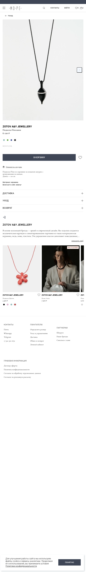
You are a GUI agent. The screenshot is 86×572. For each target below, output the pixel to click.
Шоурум (60, 332)
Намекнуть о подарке (12, 167)
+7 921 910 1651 (9, 341)
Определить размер (38, 329)
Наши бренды (62, 336)
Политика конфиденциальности (17, 369)
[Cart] (81, 8)
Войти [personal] (67, 8)
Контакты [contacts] (55, 8)
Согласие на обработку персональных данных (22, 373)
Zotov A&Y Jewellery (17, 126)
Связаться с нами (63, 340)
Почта (6, 329)
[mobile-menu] (4, 8)
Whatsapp (8, 333)
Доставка (33, 337)
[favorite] (38, 294)
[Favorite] (76, 8)
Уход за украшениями (39, 333)
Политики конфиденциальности (21, 566)
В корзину (39, 157)
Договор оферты (10, 365)
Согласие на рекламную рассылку (17, 377)
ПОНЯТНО (69, 562)
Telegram (7, 337)
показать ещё (77, 240)
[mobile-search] (44, 8)
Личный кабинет (37, 344)
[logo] (15, 10)
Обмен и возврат (37, 341)
